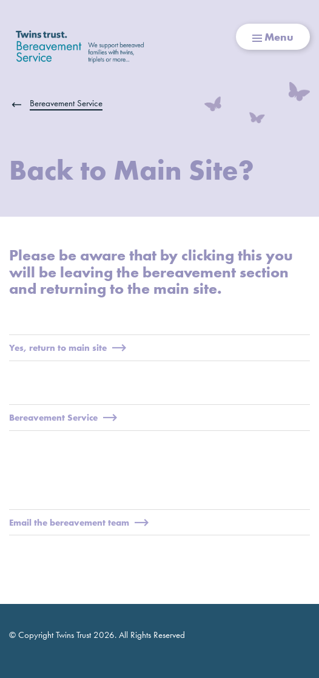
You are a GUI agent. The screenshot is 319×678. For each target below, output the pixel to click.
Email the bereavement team (79, 523)
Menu (273, 37)
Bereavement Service (66, 103)
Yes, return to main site (67, 348)
